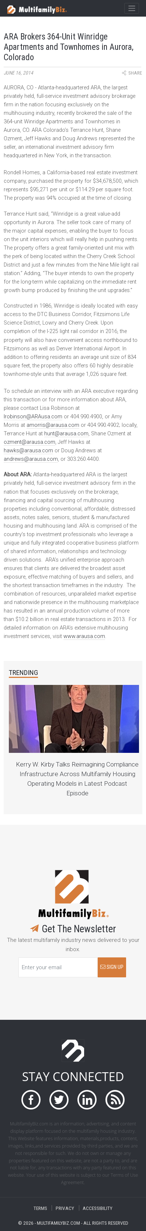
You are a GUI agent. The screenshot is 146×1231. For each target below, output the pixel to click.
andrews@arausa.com (31, 459)
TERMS (40, 1208)
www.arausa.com (84, 636)
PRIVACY (65, 1208)
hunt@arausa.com (66, 434)
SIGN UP (112, 967)
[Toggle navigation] (131, 8)
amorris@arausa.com (53, 425)
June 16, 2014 (18, 73)
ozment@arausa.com (29, 442)
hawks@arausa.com (28, 451)
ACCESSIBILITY (97, 1208)
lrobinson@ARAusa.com (33, 417)
